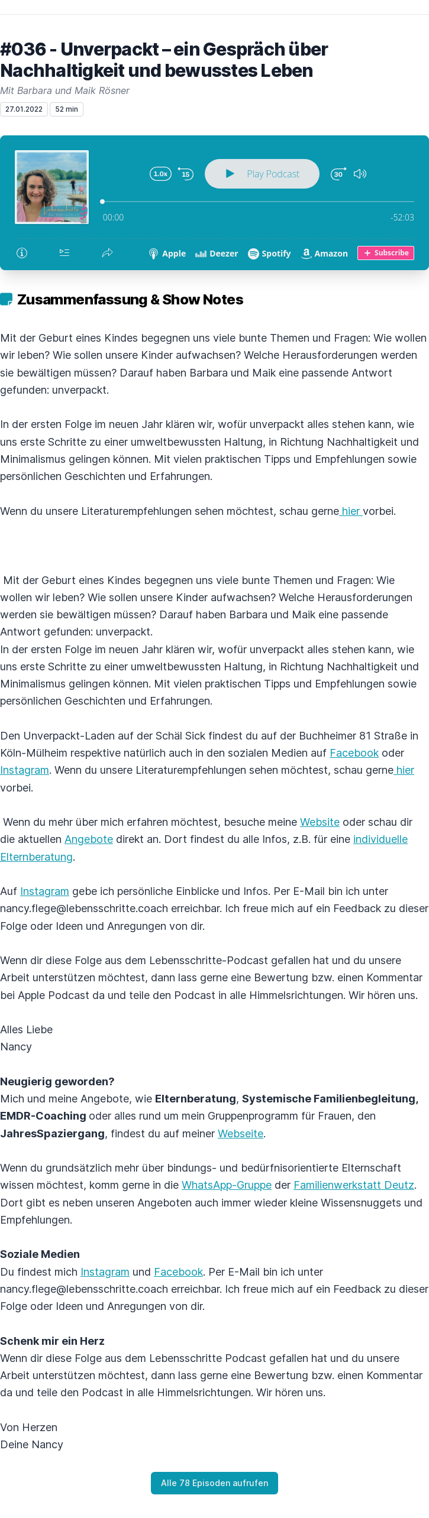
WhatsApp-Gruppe (227, 1185)
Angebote (88, 839)
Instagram (24, 770)
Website (320, 822)
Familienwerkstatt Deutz (353, 1185)
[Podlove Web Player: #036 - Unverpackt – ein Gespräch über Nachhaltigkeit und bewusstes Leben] (214, 203)
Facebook (354, 753)
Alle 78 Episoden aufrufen (214, 1483)
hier (351, 511)
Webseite (240, 1133)
